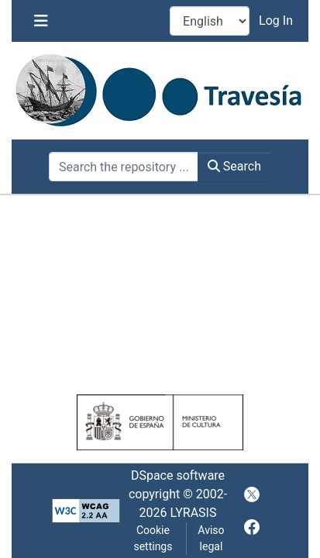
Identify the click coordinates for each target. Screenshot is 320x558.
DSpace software (178, 475)
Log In (277, 20)
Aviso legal (211, 538)
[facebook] (252, 527)
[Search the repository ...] (123, 166)
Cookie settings (152, 538)
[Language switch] (209, 21)
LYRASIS (193, 512)
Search (234, 166)
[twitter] (252, 494)
